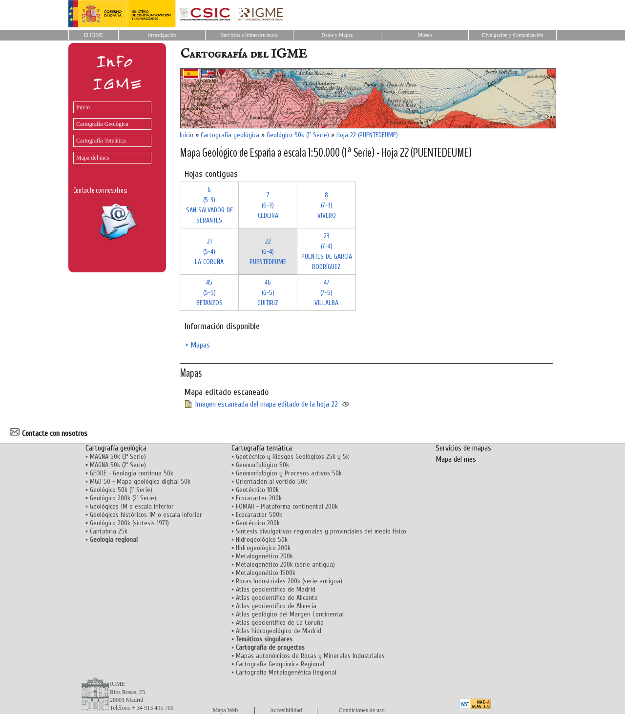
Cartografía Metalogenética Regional (286, 672)
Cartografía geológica (230, 135)
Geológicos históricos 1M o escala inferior (146, 515)
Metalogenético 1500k (265, 573)
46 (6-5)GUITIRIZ (267, 292)
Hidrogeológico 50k (262, 539)
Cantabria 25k (108, 531)
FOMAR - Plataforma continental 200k (287, 506)
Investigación (162, 35)
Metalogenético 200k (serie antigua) (285, 564)
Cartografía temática (261, 448)
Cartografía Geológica (102, 124)
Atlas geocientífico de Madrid (275, 589)
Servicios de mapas (463, 448)
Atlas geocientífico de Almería (276, 606)
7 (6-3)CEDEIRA (268, 205)
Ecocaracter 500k (259, 515)
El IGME (93, 35)
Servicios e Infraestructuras (249, 35)
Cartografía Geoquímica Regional (280, 664)
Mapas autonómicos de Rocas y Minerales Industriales (310, 656)
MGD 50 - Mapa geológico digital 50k (140, 481)
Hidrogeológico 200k (263, 548)
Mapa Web (225, 710)
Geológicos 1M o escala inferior (132, 506)
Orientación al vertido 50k (271, 481)
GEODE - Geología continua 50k (131, 473)
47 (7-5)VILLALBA (326, 292)
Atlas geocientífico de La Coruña (280, 622)
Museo (424, 35)
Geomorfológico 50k (262, 465)
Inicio (83, 107)
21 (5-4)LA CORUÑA (209, 251)
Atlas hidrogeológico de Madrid (278, 631)
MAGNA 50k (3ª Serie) (118, 456)
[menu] (109, 130)
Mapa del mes (92, 157)
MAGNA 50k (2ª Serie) (118, 465)
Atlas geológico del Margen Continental (290, 614)
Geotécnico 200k (258, 523)
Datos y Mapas (337, 35)
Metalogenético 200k (264, 556)
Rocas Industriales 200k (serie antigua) (289, 581)
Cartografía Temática (100, 140)
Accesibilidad (286, 710)
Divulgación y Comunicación (512, 35)
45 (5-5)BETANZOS (209, 292)
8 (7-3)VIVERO (326, 205)
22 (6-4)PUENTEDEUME (268, 251)
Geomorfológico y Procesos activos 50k (289, 473)
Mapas (200, 345)
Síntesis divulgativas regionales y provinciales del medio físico (321, 531)
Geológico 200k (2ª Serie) (123, 498)
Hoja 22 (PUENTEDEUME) (367, 135)
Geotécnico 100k (257, 490)
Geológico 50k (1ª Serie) (298, 135)
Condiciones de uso (362, 710)
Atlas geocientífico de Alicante (277, 598)
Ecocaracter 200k (259, 498)
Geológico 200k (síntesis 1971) (129, 523)
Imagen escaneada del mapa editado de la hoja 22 (266, 404)
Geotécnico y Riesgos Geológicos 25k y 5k (292, 456)
